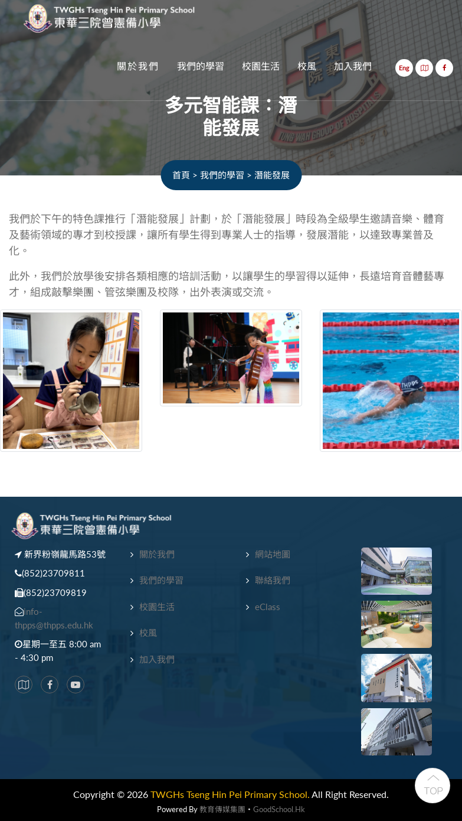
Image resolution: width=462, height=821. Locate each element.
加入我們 (353, 66)
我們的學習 (200, 66)
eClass (267, 606)
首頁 (181, 175)
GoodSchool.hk (279, 809)
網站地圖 (272, 554)
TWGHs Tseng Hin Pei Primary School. (230, 794)
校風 (306, 66)
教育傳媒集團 (222, 809)
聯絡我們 (272, 580)
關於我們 (138, 66)
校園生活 (261, 66)
